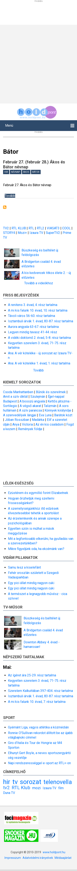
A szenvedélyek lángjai (19, 415)
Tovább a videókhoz (38, 283)
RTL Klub (21, 787)
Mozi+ (23, 233)
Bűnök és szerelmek (51, 392)
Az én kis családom (50, 424)
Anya (15, 424)
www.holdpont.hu (54, 852)
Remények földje (30, 429)
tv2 (6, 787)
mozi (36, 787)
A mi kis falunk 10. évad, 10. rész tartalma (37, 310)
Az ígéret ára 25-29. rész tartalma (32, 675)
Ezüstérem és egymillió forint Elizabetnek (38, 493)
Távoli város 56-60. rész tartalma (31, 316)
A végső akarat (30, 406)
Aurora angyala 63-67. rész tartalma (33, 327)
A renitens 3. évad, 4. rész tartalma (32, 305)
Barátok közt (63, 415)
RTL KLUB (18, 228)
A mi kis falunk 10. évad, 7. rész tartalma (37, 702)
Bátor (35, 172)
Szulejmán (37, 397)
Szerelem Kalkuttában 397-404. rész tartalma (40, 691)
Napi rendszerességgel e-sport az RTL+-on (39, 763)
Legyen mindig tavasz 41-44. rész (32, 332)
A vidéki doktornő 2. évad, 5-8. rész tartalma (39, 338)
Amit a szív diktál (15, 397)
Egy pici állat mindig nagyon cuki (31, 583)
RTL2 (40, 228)
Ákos (26, 172)
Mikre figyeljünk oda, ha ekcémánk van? (36, 549)
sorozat (30, 782)
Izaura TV (37, 233)
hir (6, 172)
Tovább (10, 196)
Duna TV (9, 793)
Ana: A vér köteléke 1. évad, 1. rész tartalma (39, 363)
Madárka (38, 420)
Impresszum (13, 857)
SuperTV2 (53, 233)
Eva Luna (45, 415)
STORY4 (9, 233)
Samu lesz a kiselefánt (24, 567)
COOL (66, 228)
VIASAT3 (53, 228)
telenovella (57, 781)
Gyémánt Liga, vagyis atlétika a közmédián (38, 727)
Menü (9, 125)
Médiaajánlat (63, 857)
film (61, 788)
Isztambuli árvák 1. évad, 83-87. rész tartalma (40, 321)
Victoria (27, 424)
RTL (31, 228)
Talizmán (50, 406)
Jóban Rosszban (17, 420)
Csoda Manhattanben (18, 392)
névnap (15, 172)
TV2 (6, 228)
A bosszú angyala (32, 401)
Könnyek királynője (58, 410)
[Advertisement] (38, 63)
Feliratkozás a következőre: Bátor (4, 207)
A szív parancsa (30, 410)
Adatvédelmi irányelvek (38, 857)
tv (15, 782)
